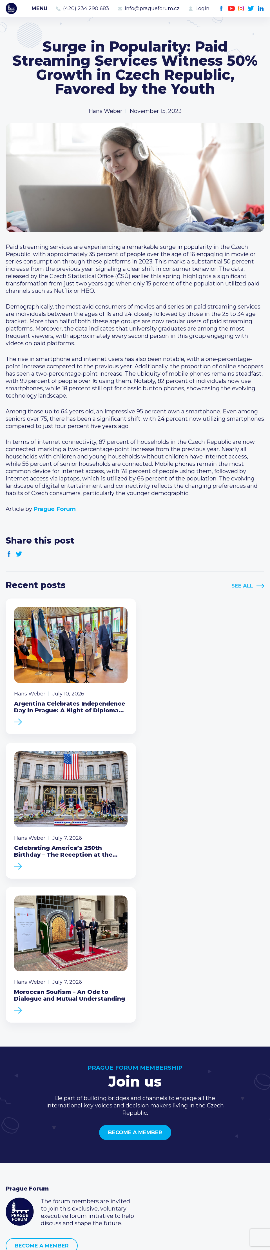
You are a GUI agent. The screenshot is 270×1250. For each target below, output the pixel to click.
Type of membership (123, 1145)
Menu (39, 8)
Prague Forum (11, 8)
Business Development (38, 1163)
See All (242, 586)
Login (202, 8)
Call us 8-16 (197, 1136)
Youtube (231, 8)
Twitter (251, 8)
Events (15, 1145)
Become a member (135, 981)
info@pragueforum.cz (152, 8)
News (13, 1136)
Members (19, 1154)
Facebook (221, 8)
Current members (119, 1136)
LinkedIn (260, 8)
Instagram (241, 8)
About (14, 1181)
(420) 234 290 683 (86, 8)
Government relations (36, 1172)
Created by (135, 1239)
